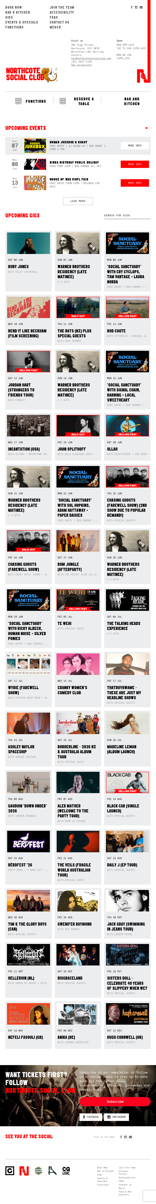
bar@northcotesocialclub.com (91, 58)
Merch (55, 27)
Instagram (116, 1117)
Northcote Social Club (31, 75)
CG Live (66, 1171)
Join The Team (62, 7)
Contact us (60, 22)
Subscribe (115, 1102)
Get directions (81, 65)
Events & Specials (21, 22)
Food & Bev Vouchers (125, 1193)
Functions (14, 27)
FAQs (54, 17)
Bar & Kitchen (17, 12)
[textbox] (127, 215)
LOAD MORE (78, 201)
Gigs (9, 17)
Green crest (38, 1170)
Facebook (91, 1117)
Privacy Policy (123, 1172)
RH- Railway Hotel (52, 1170)
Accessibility (62, 12)
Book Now (13, 7)
